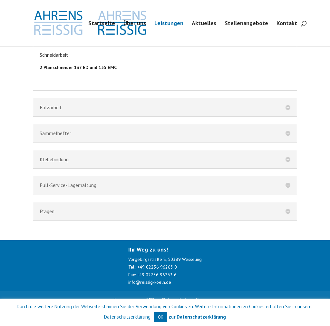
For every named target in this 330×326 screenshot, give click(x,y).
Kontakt (287, 24)
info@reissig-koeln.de (150, 282)
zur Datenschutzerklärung (197, 317)
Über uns (134, 24)
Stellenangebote (246, 24)
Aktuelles (204, 24)
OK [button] (160, 317)
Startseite (101, 24)
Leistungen (168, 24)
